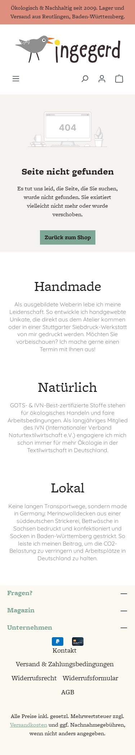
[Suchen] (84, 78)
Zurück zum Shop (68, 237)
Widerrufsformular (90, 678)
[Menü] (15, 78)
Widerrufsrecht (34, 678)
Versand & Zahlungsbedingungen (65, 664)
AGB (67, 692)
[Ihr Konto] (102, 78)
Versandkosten (28, 725)
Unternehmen (29, 627)
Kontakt (65, 650)
